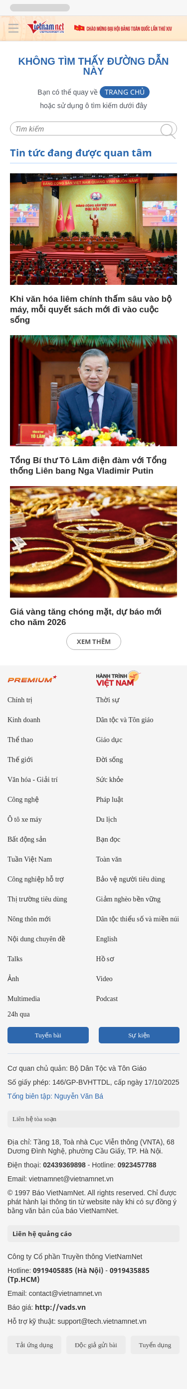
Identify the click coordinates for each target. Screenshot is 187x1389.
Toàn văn (109, 859)
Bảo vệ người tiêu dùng (130, 879)
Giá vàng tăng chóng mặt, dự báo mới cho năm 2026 (86, 617)
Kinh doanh (23, 720)
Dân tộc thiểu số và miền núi (138, 919)
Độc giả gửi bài (96, 1345)
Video (104, 979)
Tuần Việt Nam (29, 859)
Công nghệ (23, 799)
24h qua (18, 1014)
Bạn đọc (108, 839)
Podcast (107, 999)
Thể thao (20, 740)
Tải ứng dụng (34, 1345)
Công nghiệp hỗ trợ (35, 879)
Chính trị (19, 700)
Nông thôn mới (29, 919)
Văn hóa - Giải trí (32, 779)
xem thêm (94, 641)
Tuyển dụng (155, 1345)
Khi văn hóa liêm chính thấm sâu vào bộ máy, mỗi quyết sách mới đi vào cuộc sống (91, 309)
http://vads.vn (60, 1307)
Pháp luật (109, 799)
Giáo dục (109, 740)
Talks (14, 959)
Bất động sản (26, 839)
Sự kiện (139, 1035)
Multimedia (23, 999)
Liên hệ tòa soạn (34, 1119)
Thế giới (20, 759)
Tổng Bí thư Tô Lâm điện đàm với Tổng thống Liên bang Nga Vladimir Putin (88, 466)
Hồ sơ (105, 959)
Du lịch (106, 819)
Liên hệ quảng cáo (42, 1233)
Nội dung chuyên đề (36, 939)
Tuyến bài (48, 1035)
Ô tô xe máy (24, 819)
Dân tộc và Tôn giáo (125, 720)
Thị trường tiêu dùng (37, 899)
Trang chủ (125, 92)
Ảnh (13, 979)
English (107, 939)
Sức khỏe (110, 779)
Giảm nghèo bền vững (128, 899)
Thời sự (107, 700)
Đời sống (109, 759)
